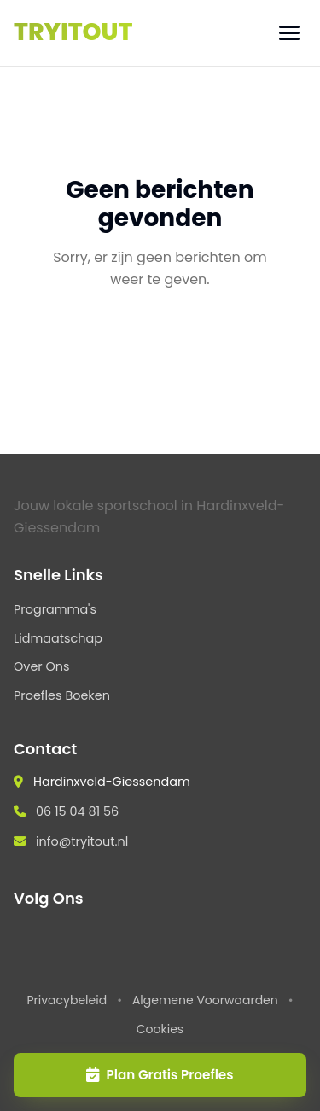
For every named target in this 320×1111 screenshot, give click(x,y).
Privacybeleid (66, 1000)
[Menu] (289, 33)
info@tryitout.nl (82, 841)
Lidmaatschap (58, 638)
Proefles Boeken (62, 695)
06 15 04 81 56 (77, 811)
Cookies (160, 1029)
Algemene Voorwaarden (205, 1000)
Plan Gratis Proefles (159, 1075)
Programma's (55, 609)
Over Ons (42, 666)
